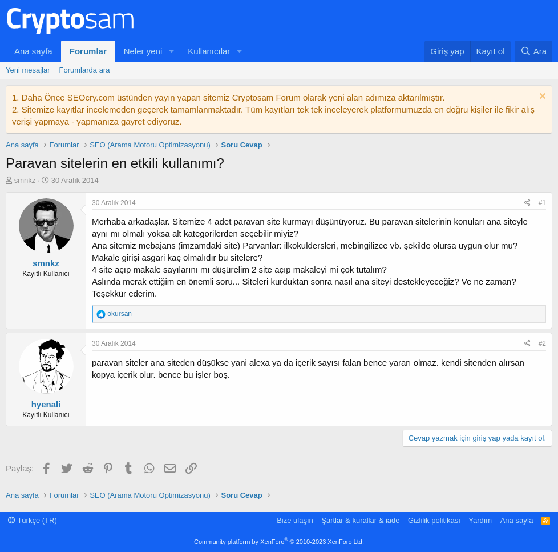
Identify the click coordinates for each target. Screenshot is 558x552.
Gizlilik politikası (434, 520)
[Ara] (533, 51)
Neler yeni (143, 51)
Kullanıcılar (209, 51)
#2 (542, 343)
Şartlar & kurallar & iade (360, 520)
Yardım (480, 520)
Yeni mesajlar (28, 70)
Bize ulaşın (295, 520)
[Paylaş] (527, 203)
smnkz (25, 180)
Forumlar (88, 51)
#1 (542, 203)
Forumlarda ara (84, 70)
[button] (171, 51)
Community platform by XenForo (279, 541)
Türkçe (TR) (32, 520)
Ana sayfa (33, 51)
